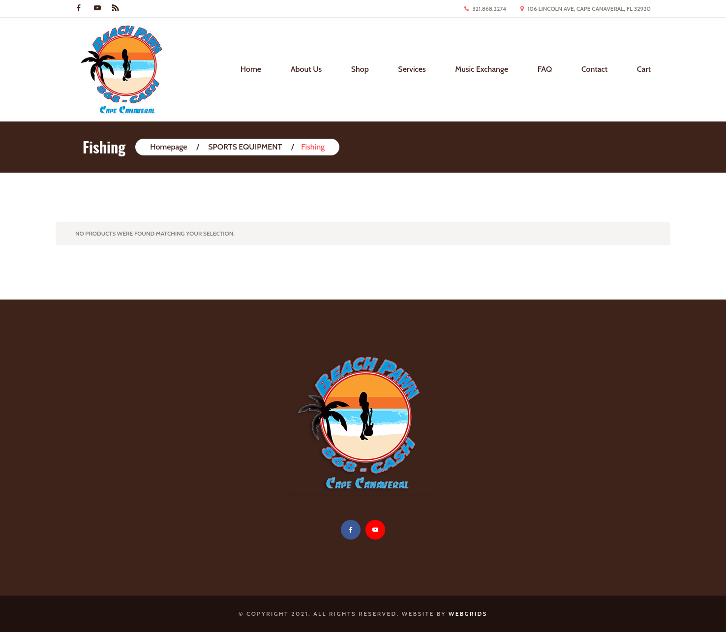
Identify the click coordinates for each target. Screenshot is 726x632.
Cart (644, 69)
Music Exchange (481, 69)
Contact (594, 69)
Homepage (168, 146)
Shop (360, 69)
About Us (306, 69)
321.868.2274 (489, 8)
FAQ (545, 69)
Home (251, 69)
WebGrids (468, 613)
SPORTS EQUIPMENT (245, 146)
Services (411, 69)
